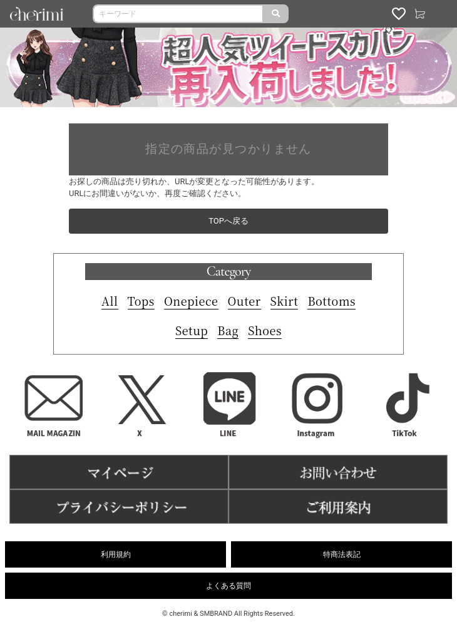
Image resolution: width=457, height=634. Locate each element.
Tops (141, 301)
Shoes (265, 330)
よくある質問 (228, 585)
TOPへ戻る (228, 221)
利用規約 (116, 554)
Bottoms (331, 301)
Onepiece (191, 301)
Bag (228, 330)
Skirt (284, 301)
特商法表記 (342, 554)
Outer (244, 301)
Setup (191, 330)
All (109, 301)
